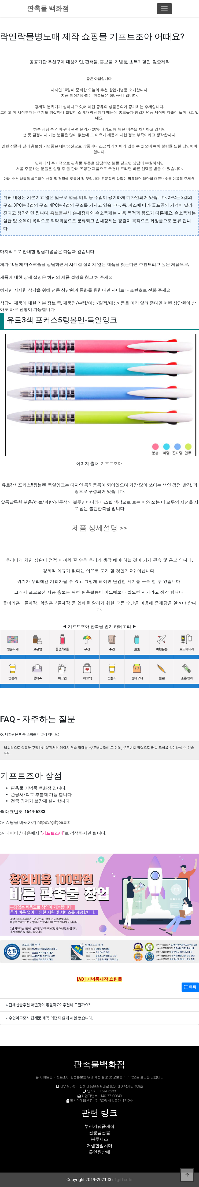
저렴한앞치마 (99, 1145)
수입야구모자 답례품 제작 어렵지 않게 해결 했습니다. (51, 1018)
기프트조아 (111, 463)
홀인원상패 (99, 1152)
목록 (190, 987)
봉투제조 (99, 1139)
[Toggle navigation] (164, 8)
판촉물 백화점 (48, 8)
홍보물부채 (61, 212)
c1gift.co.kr (122, 1179)
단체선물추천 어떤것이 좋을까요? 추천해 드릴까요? (49, 1004)
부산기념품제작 (99, 1126)
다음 (26, 833)
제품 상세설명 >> (99, 528)
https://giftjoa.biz (54, 822)
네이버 (11, 833)
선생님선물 (99, 1132)
